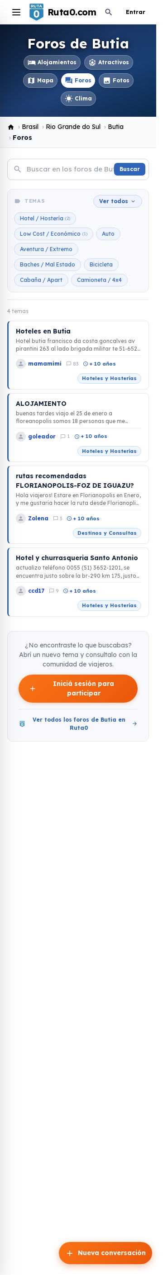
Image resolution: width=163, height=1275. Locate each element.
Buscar (130, 169)
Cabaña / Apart (41, 279)
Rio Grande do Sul (73, 127)
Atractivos (108, 62)
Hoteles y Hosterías (109, 378)
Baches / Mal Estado (47, 264)
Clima (78, 99)
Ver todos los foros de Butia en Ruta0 (78, 723)
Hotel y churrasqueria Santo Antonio (77, 558)
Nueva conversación (105, 1253)
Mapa (40, 80)
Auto (108, 233)
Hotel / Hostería (45, 218)
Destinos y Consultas (107, 533)
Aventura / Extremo (46, 249)
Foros (78, 80)
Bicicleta (101, 264)
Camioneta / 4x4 (99, 279)
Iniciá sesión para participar (71, 688)
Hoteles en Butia (43, 331)
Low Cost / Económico (53, 234)
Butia (116, 127)
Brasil (30, 127)
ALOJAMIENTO (41, 404)
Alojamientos (52, 62)
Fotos (116, 80)
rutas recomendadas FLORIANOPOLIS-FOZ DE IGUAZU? (75, 481)
